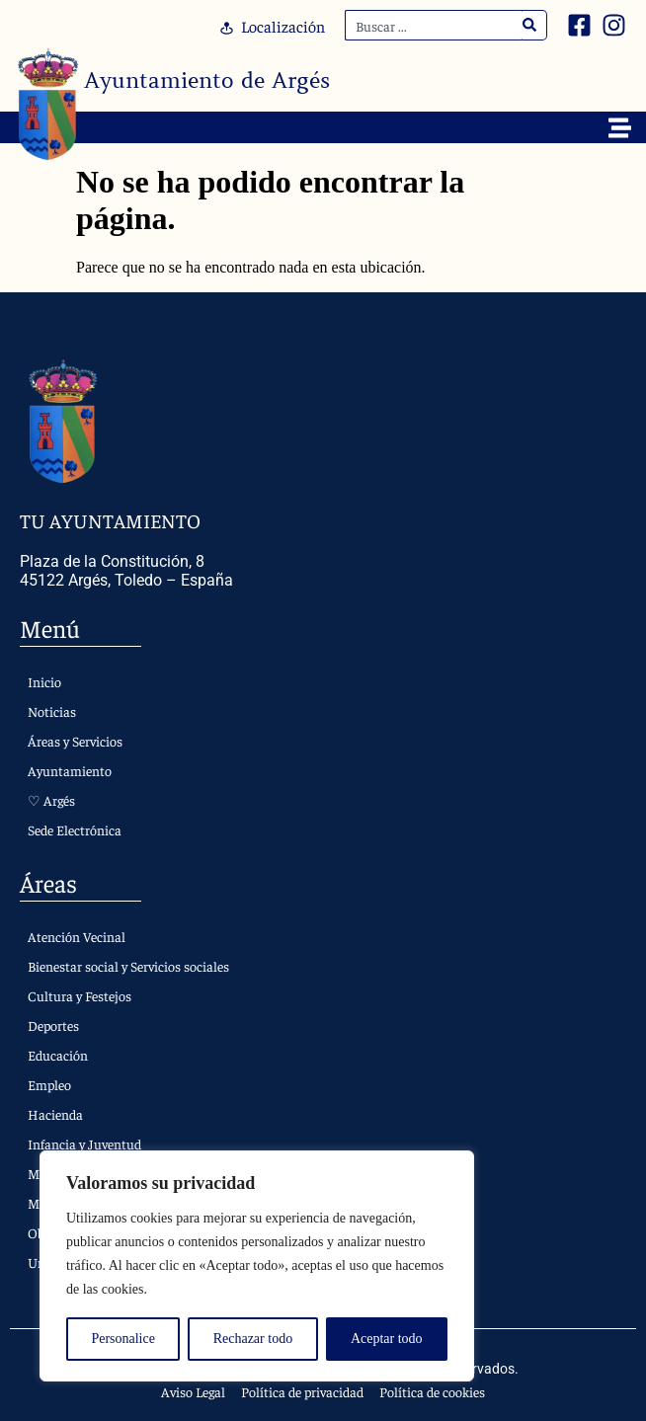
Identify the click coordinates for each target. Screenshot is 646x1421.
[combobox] (434, 25)
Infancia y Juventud (84, 1143)
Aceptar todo (387, 1338)
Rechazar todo (252, 1338)
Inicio (44, 681)
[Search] (530, 25)
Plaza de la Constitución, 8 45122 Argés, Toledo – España (126, 571)
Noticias (52, 711)
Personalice (123, 1338)
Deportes (53, 1025)
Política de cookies (432, 1391)
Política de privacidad (302, 1391)
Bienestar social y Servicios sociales (128, 966)
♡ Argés (51, 800)
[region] (257, 1266)
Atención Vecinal (76, 936)
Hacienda (55, 1114)
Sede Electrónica (74, 829)
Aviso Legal (193, 1391)
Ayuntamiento (70, 770)
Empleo (49, 1084)
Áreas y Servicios (75, 741)
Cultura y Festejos (79, 995)
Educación (58, 1055)
